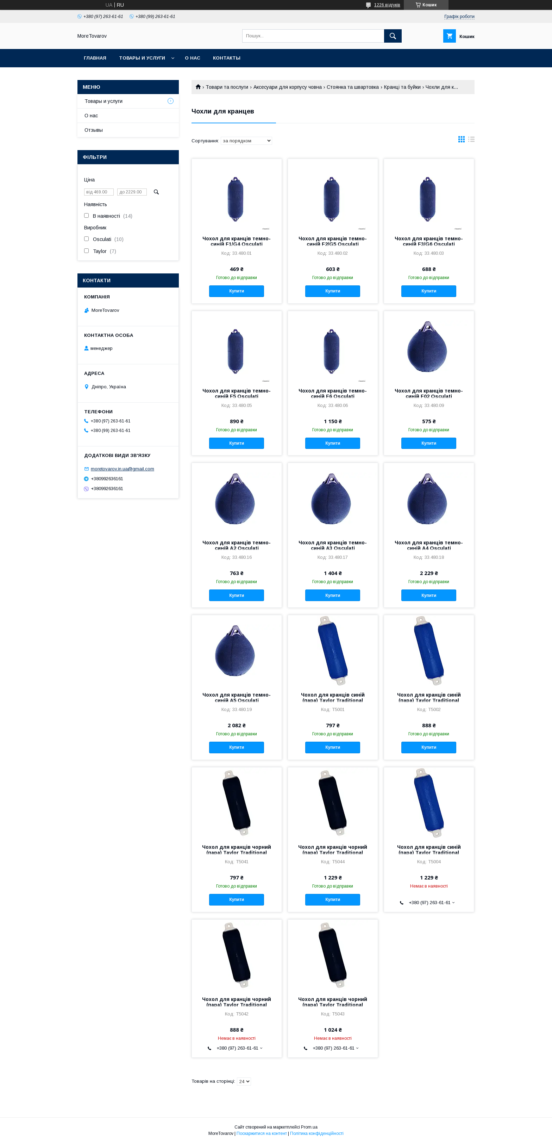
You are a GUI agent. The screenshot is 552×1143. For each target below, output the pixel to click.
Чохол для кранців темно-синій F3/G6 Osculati (429, 241)
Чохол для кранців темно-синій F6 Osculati (333, 393)
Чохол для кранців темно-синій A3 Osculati (333, 545)
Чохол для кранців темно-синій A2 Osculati (236, 545)
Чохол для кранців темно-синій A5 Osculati (236, 697)
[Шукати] (393, 36)
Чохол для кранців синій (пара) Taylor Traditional (333, 697)
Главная (95, 58)
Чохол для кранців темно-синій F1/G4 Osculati (236, 241)
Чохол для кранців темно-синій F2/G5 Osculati (333, 241)
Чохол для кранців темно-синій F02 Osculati (429, 393)
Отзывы (93, 130)
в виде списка (471, 141)
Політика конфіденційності (317, 1133)
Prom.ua (309, 1127)
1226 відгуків (387, 4)
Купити (236, 291)
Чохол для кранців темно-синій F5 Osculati (236, 393)
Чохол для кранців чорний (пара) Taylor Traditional (236, 849)
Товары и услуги (142, 58)
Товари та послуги (227, 87)
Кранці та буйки (402, 87)
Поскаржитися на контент (262, 1133)
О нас (192, 58)
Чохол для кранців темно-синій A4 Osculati (429, 545)
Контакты (226, 58)
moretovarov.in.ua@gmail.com (122, 468)
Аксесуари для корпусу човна (287, 87)
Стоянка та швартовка (353, 87)
